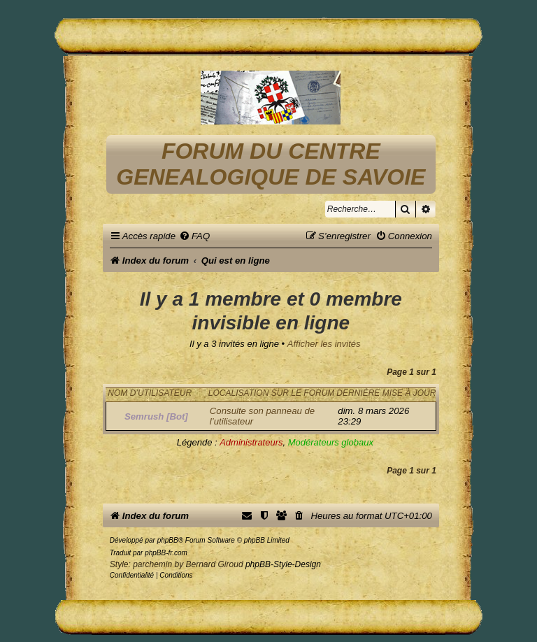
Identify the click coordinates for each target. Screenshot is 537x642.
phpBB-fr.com (166, 553)
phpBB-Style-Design (283, 564)
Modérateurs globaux (330, 442)
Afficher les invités (324, 343)
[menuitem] (194, 236)
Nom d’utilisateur (150, 393)
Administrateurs (251, 442)
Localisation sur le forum (271, 393)
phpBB (167, 540)
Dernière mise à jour (386, 393)
